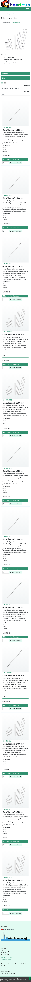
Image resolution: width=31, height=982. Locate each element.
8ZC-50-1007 (7, 263)
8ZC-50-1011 (7, 536)
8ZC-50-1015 (7, 809)
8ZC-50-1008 (7, 332)
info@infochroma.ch (6, 959)
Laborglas (8, 14)
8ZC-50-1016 (7, 877)
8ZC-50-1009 (7, 400)
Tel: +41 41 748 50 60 (7, 957)
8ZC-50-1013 (7, 673)
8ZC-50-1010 (7, 468)
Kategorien (15, 73)
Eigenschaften (6, 22)
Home (3, 14)
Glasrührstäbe (17, 14)
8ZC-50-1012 (7, 604)
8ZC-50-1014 (7, 741)
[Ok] (30, 978)
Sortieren (27, 85)
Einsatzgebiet (16, 22)
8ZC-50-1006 (7, 195)
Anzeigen (27, 91)
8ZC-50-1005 (7, 127)
